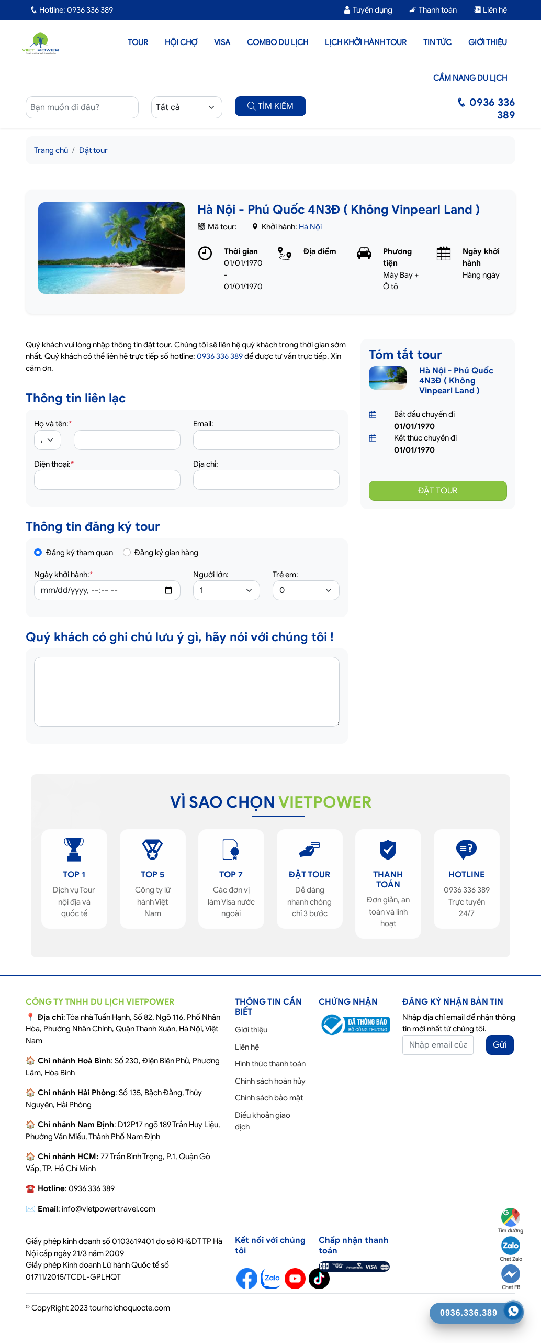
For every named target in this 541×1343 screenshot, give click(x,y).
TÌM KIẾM (270, 106)
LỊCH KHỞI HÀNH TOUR (366, 42)
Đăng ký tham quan (79, 552)
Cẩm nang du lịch (470, 78)
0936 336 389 (220, 356)
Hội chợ (181, 42)
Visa (222, 42)
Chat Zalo (511, 1249)
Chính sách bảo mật (269, 1098)
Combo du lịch (277, 42)
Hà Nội (310, 227)
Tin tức (437, 42)
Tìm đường (510, 1221)
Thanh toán (433, 10)
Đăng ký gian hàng (166, 552)
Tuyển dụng (367, 10)
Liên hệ (490, 10)
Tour (138, 42)
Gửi (500, 1045)
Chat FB (510, 1277)
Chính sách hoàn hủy (270, 1081)
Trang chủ (51, 150)
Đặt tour (93, 150)
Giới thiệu (487, 42)
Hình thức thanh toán (270, 1064)
